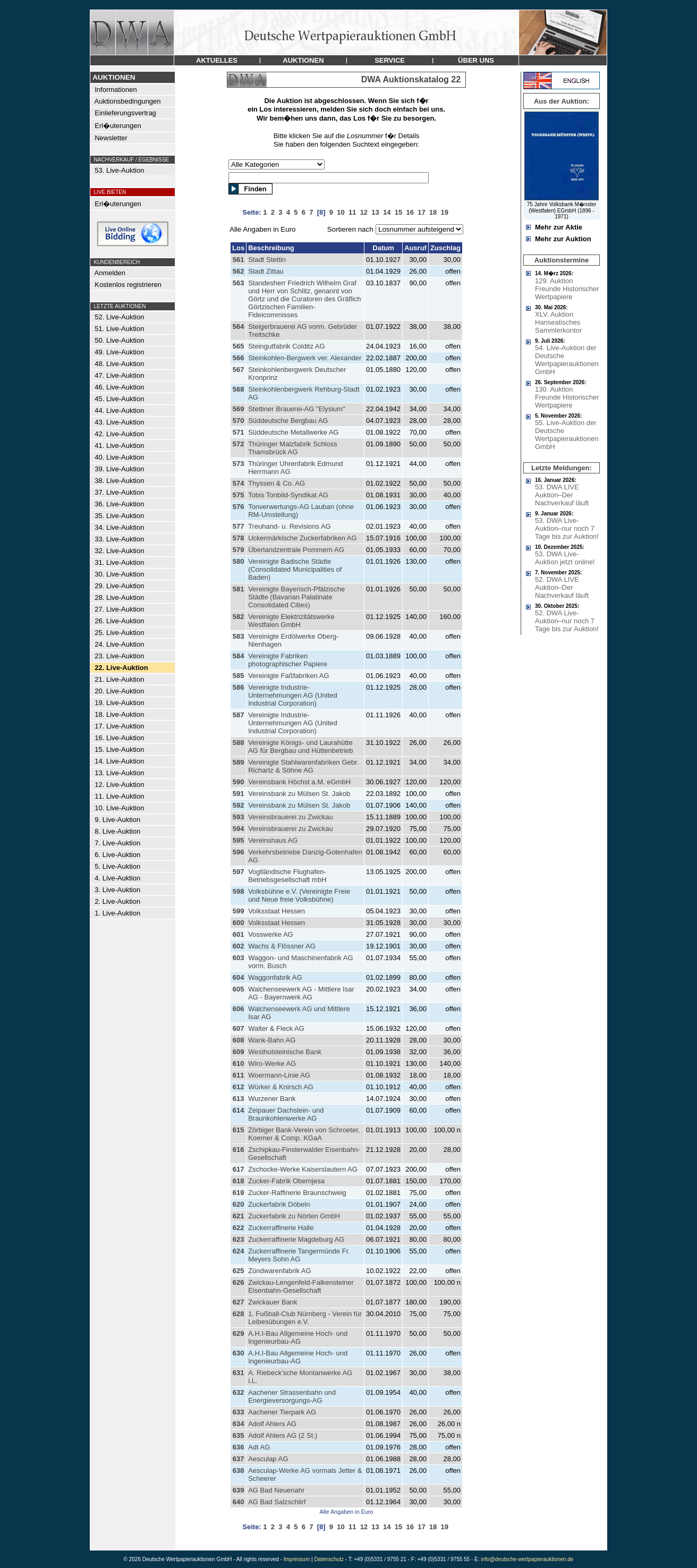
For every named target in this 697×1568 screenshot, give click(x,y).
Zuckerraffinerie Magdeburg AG (296, 1239)
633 (238, 1412)
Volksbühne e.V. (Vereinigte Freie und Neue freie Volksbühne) (299, 895)
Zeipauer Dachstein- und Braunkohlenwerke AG (286, 1114)
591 (238, 794)
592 (238, 805)
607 (238, 1028)
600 (238, 923)
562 (238, 271)
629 (238, 1333)
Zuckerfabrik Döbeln (279, 1204)
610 (238, 1063)
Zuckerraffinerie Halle (280, 1228)
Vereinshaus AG (273, 840)
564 (238, 326)
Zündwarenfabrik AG (279, 1271)
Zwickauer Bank (272, 1302)
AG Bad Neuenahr (276, 1490)
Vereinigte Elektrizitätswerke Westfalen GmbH (291, 621)
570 (238, 421)
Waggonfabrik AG (275, 977)
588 (238, 743)
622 (238, 1228)
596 (238, 852)
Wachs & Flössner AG (282, 946)
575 (238, 495)
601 (238, 934)
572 (238, 444)
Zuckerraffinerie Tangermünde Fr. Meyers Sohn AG (299, 1255)
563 (238, 283)
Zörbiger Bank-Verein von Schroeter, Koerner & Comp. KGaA (304, 1134)
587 (238, 715)
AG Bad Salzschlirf (276, 1502)
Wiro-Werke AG (272, 1063)
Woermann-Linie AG (279, 1075)
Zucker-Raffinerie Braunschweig (297, 1193)
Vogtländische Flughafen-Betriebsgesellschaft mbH (287, 876)
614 (238, 1110)
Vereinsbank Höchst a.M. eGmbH (299, 782)
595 (238, 840)
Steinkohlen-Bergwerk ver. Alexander (304, 358)
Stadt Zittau (265, 271)
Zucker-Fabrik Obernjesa (286, 1181)
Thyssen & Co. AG (276, 483)
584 (238, 656)
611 (238, 1075)
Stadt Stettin (267, 260)
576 (238, 507)
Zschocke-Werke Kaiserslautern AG (303, 1169)
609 (238, 1052)
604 (238, 977)
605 (238, 989)
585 (238, 676)
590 (238, 782)
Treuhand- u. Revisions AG (289, 526)
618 (238, 1181)
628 (238, 1314)
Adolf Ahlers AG (272, 1424)
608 (238, 1040)
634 (238, 1424)
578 (238, 538)
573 (238, 464)
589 (238, 762)
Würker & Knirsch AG (280, 1087)
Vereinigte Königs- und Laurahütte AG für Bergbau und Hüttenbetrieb (300, 747)
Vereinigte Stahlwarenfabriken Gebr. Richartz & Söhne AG (303, 766)
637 (238, 1459)
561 (238, 260)
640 (238, 1502)
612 (238, 1087)
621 (238, 1216)
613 (238, 1099)
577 (238, 526)
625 (238, 1271)
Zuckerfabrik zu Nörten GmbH (294, 1216)
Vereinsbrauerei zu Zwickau (290, 817)
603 (238, 958)
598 (238, 891)
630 (238, 1353)
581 (238, 589)
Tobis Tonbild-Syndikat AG (288, 495)
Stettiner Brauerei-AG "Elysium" (296, 409)
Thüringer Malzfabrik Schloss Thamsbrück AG (292, 448)
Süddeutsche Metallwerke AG (293, 432)
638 (238, 1470)
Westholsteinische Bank (284, 1052)
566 (238, 358)
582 (238, 617)
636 (238, 1447)
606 (238, 1009)
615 (238, 1130)
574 (238, 483)
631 (238, 1373)
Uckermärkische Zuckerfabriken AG (302, 538)
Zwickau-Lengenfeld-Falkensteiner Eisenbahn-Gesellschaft (301, 1286)
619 (238, 1193)
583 (238, 636)
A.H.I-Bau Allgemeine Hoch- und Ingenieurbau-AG (297, 1337)
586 (238, 687)
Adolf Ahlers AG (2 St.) (282, 1435)
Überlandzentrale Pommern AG (296, 550)
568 (238, 389)
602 (238, 946)
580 (238, 561)
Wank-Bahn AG (271, 1040)
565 (238, 346)
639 (238, 1490)
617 (238, 1169)
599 (238, 911)
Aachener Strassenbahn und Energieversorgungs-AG (292, 1396)
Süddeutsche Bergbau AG (288, 421)
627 (238, 1302)
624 (238, 1251)
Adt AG (259, 1447)
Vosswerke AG (270, 934)
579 (238, 550)
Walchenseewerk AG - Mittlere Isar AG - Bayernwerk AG (301, 993)
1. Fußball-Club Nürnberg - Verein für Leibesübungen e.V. (305, 1318)
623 (238, 1239)
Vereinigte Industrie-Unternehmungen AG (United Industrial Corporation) (292, 695)
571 (238, 432)
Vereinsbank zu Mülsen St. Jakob (299, 794)
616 (238, 1150)
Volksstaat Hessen (276, 911)
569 (238, 409)
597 (238, 872)
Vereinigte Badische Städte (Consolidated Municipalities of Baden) (295, 569)
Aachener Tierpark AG (282, 1412)
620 (238, 1204)
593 (238, 817)
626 (238, 1282)
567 (238, 370)
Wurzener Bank (271, 1099)
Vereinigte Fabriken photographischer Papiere (287, 660)
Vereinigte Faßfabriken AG (288, 676)
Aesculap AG (268, 1459)
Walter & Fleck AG (276, 1028)
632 (238, 1392)
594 (238, 829)
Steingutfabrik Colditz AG (286, 346)
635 (238, 1435)
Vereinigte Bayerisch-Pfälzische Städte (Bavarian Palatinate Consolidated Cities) (296, 597)
